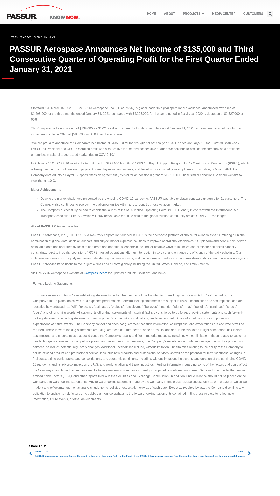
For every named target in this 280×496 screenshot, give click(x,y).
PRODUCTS (193, 13)
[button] (270, 14)
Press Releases (21, 37)
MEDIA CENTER (223, 13)
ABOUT (169, 13)
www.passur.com (95, 273)
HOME (151, 13)
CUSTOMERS (253, 13)
